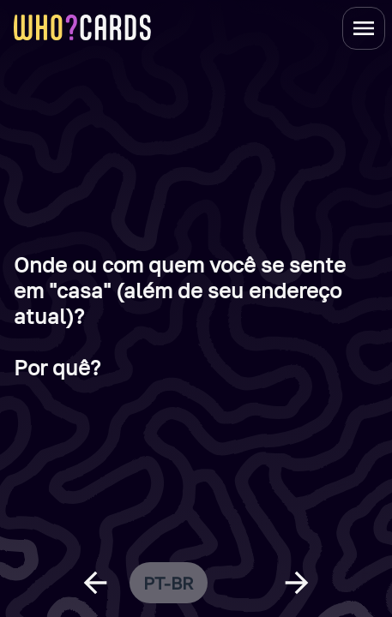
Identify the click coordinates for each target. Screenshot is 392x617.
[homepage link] (82, 27)
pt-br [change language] (168, 582)
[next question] (296, 582)
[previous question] (95, 582)
